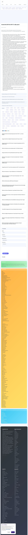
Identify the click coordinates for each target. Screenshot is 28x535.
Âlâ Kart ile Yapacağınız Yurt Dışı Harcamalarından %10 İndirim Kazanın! (12, 157)
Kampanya (11, 109)
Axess (15, 4)
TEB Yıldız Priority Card (5, 391)
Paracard (3, 357)
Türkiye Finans (16, 458)
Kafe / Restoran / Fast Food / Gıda (7, 497)
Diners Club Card (4, 313)
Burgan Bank (16, 437)
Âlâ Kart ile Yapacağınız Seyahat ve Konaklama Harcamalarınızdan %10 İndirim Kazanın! (13, 204)
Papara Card (3, 356)
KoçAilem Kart (3, 338)
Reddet (9, 532)
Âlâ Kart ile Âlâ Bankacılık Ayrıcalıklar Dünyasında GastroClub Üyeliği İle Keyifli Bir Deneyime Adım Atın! (13, 185)
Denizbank (16, 438)
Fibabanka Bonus (4, 319)
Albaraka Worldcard (4, 275)
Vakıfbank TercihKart (4, 397)
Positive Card (3, 421)
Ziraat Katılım (16, 467)
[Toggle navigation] (2, 2)
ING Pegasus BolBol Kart (5, 335)
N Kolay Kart (3, 352)
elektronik (23, 109)
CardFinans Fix (4, 305)
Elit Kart (3, 316)
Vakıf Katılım (16, 461)
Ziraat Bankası (16, 466)
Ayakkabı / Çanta (4, 477)
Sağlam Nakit (3, 374)
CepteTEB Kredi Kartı (4, 308)
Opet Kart (3, 420)
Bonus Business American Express (6, 295)
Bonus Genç (3, 298)
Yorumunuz (3, 242)
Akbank (16, 431)
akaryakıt (7, 107)
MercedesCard (4, 348)
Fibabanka (16, 441)
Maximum (25, 4)
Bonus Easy (3, 296)
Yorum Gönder (5, 253)
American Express (4, 278)
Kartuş (2, 417)
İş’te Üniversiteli (4, 337)
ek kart (11, 107)
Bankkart (20, 4)
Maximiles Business (4, 340)
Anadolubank (16, 436)
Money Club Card (4, 419)
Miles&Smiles (3, 349)
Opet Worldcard (4, 355)
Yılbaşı (15, 513)
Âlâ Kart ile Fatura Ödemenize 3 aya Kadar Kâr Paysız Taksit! (12, 190)
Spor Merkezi (4, 518)
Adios (2, 271)
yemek (18, 107)
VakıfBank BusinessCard (5, 396)
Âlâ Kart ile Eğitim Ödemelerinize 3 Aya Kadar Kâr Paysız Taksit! (12, 213)
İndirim (15, 486)
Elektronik (3, 487)
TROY (15, 457)
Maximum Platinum (4, 346)
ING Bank (16, 447)
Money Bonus (4, 351)
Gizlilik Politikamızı (8, 529)
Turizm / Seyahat (4, 521)
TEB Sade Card (4, 388)
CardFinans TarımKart (5, 307)
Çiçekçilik (3, 481)
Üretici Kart (3, 394)
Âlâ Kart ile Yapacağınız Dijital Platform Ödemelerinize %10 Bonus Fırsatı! (13, 218)
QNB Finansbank (17, 453)
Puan (15, 498)
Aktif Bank (16, 432)
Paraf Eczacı (3, 359)
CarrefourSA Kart (4, 416)
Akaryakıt (3, 471)
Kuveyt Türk (16, 448)
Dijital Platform (4, 483)
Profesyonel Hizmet (5, 513)
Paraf (11, 4)
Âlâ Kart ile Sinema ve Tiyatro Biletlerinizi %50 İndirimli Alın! (12, 171)
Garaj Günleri (16, 482)
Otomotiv (3, 511)
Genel (3, 491)
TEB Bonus (3, 383)
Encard (3, 317)
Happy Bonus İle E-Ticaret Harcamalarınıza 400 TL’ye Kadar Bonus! (13, 167)
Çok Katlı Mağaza (4, 482)
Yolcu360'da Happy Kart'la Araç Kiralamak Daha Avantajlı (12, 209)
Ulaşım (3, 522)
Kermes (16, 488)
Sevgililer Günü (17, 501)
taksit (19, 109)
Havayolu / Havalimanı (5, 493)
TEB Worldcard (4, 390)
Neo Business (3, 354)
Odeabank (16, 452)
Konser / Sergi (16, 491)
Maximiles (3, 339)
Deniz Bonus (3, 310)
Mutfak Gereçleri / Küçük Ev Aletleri (7, 508)
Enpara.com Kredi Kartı (5, 318)
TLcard (3, 392)
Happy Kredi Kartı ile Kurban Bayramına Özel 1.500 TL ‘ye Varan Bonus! (12, 134)
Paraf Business (4, 358)
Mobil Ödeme (16, 493)
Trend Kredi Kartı (4, 393)
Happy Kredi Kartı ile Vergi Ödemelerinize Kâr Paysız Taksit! (12, 152)
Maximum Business (4, 342)
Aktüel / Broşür (17, 471)
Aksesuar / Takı (4, 472)
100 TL (15, 109)
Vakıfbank (16, 462)
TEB (15, 456)
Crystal (3, 309)
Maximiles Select (4, 341)
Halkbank (16, 443)
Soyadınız (3, 234)
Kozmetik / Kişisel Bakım (5, 501)
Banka (3, 478)
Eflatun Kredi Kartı (4, 315)
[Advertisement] (14, 17)
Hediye (15, 483)
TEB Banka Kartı (4, 382)
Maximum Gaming (4, 343)
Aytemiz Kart (3, 414)
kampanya (22, 107)
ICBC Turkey (16, 446)
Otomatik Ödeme (17, 496)
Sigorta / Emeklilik (4, 516)
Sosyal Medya (16, 502)
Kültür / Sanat (4, 503)
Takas (15, 506)
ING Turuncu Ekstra (4, 336)
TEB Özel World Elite (4, 386)
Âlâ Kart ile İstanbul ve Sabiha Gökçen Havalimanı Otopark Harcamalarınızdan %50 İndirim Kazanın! (12, 223)
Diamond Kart (3, 312)
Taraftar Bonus (4, 381)
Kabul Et (13, 532)
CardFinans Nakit (4, 306)
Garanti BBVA (16, 442)
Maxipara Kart (3, 347)
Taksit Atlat (16, 507)
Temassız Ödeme (17, 508)
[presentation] (8, 250)
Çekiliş (15, 477)
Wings (2, 399)
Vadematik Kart (4, 395)
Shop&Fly (3, 377)
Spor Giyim (3, 517)
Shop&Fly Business (4, 378)
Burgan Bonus (4, 303)
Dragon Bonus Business (5, 314)
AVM (3, 476)
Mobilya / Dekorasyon (5, 507)
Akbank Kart (3, 273)
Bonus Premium (4, 301)
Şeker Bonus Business (5, 380)
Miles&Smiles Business (5, 350)
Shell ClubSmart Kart (4, 422)
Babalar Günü (16, 476)
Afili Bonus (3, 272)
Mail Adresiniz (4, 238)
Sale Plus (3, 375)
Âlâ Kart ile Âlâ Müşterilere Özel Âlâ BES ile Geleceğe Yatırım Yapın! (13, 199)
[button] (3, 130)
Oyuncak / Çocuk (4, 512)
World (2, 4)
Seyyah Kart (3, 376)
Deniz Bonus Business (5, 311)
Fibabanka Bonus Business (5, 320)
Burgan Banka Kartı (4, 302)
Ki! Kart (3, 418)
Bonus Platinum (4, 300)
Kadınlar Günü (16, 487)
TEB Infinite (3, 385)
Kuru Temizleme (4, 502)
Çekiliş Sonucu (17, 478)
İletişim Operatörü (4, 496)
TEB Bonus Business (4, 384)
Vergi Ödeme (16, 511)
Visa (15, 463)
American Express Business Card (6, 279)
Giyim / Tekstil (4, 492)
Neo (2, 353)
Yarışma (16, 512)
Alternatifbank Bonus (4, 276)
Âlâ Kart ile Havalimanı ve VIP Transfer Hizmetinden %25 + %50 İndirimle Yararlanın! (13, 176)
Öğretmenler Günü (17, 497)
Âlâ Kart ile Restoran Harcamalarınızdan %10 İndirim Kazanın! (12, 148)
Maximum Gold (4, 345)
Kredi (15, 492)
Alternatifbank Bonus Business (6, 277)
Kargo (3, 498)
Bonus (7, 4)
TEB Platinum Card (4, 387)
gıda (14, 107)
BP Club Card (3, 415)
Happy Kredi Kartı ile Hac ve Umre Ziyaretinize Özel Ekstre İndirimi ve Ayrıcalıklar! (13, 195)
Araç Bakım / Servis (5, 473)
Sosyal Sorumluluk (17, 503)
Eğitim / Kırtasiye (4, 486)
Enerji (3, 488)
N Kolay (16, 451)
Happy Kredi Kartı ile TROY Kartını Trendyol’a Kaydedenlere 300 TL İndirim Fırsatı (13, 143)
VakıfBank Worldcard (4, 398)
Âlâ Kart (3, 274)
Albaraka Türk (16, 433)
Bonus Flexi (3, 297)
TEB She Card (4, 389)
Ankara (7, 109)
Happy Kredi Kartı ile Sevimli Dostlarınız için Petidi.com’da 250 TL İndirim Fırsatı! (13, 162)
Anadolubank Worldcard (5, 280)
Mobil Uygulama (4, 506)
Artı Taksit (16, 473)
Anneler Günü (16, 472)
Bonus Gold (3, 299)
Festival (16, 481)
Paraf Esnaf (3, 360)
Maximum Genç (4, 344)
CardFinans (3, 304)
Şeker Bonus (3, 379)
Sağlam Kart (3, 373)
